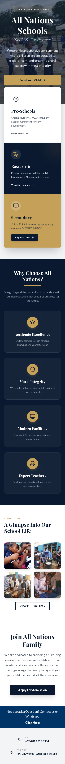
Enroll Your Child (33, 80)
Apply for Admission (32, 690)
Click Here (32, 722)
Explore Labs (24, 237)
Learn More (19, 133)
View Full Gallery (32, 606)
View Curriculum (22, 184)
